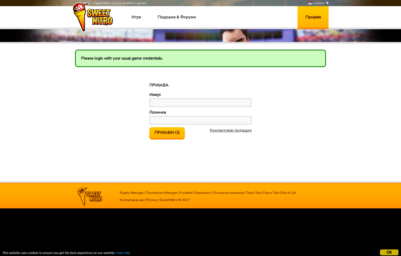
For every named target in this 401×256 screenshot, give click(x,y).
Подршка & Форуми (176, 17)
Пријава (313, 17)
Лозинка (157, 112)
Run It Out (288, 192)
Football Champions (195, 192)
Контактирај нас (132, 200)
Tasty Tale (253, 192)
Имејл (155, 95)
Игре (136, 17)
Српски (316, 3)
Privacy (151, 200)
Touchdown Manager (162, 192)
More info (123, 253)
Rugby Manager (132, 192)
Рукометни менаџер (228, 192)
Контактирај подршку (231, 130)
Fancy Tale (271, 192)
